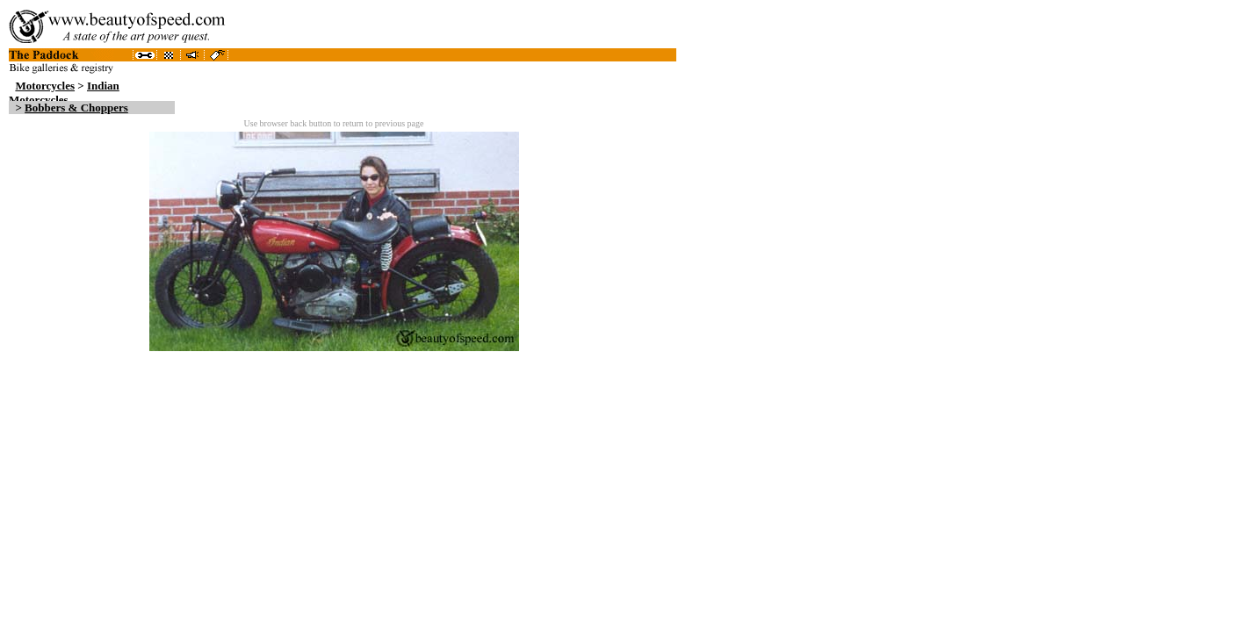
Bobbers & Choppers (76, 107)
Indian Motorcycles (64, 92)
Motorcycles (45, 85)
